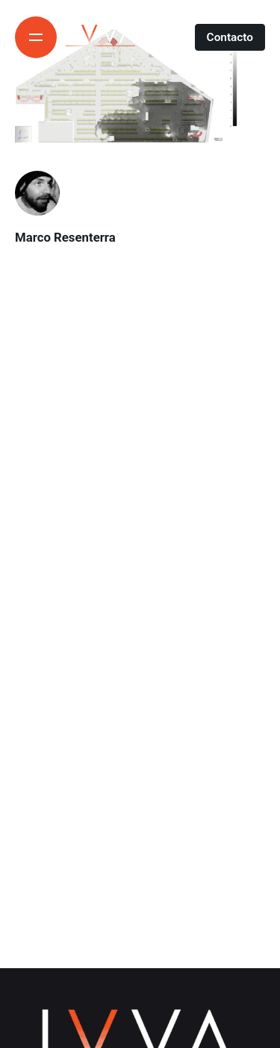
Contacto (230, 36)
